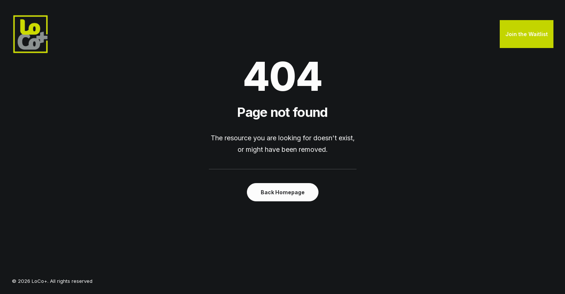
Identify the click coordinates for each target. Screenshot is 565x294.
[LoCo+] (30, 34)
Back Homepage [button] (283, 192)
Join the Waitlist (526, 34)
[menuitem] (526, 34)
